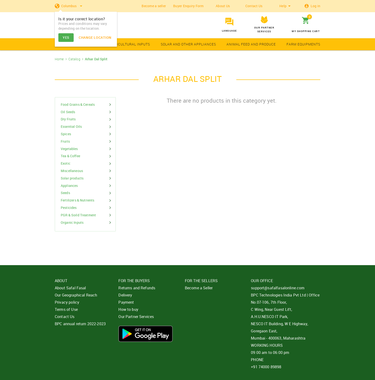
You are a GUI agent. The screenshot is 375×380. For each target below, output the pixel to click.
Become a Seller (199, 288)
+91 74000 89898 (266, 366)
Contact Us (254, 6)
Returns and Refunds (136, 288)
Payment (126, 302)
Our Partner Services (136, 316)
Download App (145, 334)
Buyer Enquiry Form (188, 6)
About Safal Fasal (70, 288)
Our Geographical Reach (76, 295)
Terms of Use (66, 309)
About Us (223, 6)
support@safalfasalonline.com (277, 288)
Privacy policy (67, 302)
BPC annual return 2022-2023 (80, 324)
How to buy (128, 309)
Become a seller (154, 6)
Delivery (125, 295)
